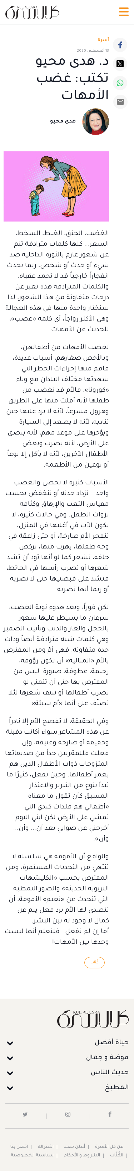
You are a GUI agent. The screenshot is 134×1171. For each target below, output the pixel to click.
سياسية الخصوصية (32, 1155)
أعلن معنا (74, 1147)
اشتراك (46, 1147)
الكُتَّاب (116, 1155)
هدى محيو (63, 122)
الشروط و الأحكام (82, 1155)
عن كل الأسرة (109, 1147)
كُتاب (94, 963)
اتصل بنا (19, 1147)
